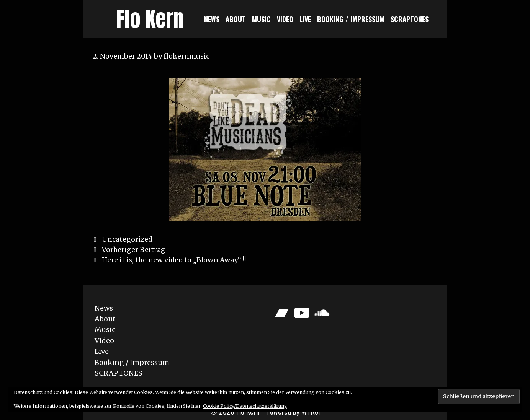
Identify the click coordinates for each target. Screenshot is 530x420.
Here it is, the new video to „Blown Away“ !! (174, 260)
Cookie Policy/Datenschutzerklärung (245, 406)
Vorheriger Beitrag (133, 249)
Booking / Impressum (350, 19)
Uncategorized (127, 239)
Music (261, 19)
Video (285, 19)
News (211, 19)
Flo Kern (150, 19)
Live (305, 19)
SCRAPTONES (410, 19)
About (236, 19)
